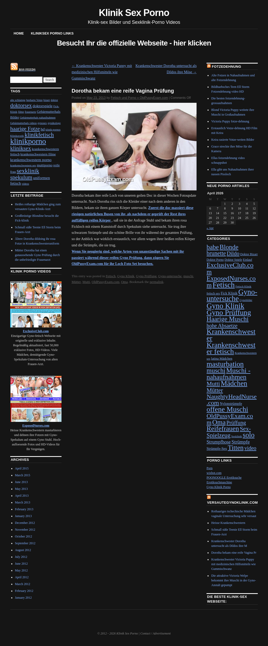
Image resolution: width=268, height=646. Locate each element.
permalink (157, 282)
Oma (124, 282)
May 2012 (21, 570)
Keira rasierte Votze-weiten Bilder (232, 139)
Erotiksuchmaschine (219, 482)
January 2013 (23, 516)
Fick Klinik (229, 293)
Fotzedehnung (226, 67)
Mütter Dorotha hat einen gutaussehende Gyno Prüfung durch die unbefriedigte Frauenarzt (37, 255)
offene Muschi (227, 409)
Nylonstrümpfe (231, 404)
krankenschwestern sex (23, 165)
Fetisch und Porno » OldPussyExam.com (139, 98)
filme (21, 111)
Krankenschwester (230, 334)
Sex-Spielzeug (228, 432)
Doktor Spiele (233, 260)
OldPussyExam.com (105, 282)
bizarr (46, 100)
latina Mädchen (221, 358)
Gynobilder (245, 300)
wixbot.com (213, 473)
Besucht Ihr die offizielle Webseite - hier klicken (134, 43)
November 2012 (25, 529)
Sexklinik (236, 436)
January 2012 (23, 597)
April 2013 (22, 495)
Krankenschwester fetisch (230, 348)
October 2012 (23, 536)
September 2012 (25, 543)
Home (19, 33)
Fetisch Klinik (244, 286)
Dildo (233, 253)
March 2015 (22, 475)
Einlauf (247, 260)
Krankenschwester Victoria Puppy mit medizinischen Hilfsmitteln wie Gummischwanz (102, 72)
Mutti (86, 282)
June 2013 (21, 482)
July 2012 (21, 557)
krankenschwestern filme (38, 154)
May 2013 (21, 489)
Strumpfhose (218, 442)
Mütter (76, 282)
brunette (216, 253)
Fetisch (111, 276)
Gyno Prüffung (146, 276)
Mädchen (234, 383)
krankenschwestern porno (31, 159)
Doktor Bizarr (249, 254)
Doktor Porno (215, 260)
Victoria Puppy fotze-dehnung (230, 121)
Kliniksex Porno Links (52, 33)
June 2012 (21, 563)
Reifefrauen (222, 428)
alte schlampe (17, 100)
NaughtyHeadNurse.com (231, 399)
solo (248, 435)
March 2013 (22, 502)
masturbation (225, 364)
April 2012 (22, 577)
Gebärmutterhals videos (23, 123)
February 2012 (24, 591)
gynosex (42, 123)
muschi (188, 276)
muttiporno (44, 165)
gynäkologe (54, 123)
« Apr (210, 228)
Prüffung (236, 423)
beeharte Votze (34, 100)
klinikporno (28, 141)
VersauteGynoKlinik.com (232, 503)
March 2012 (22, 584)
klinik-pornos (53, 129)
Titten (235, 447)
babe (212, 247)
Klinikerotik (17, 135)
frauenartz (30, 111)
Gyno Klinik (125, 276)
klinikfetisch (39, 135)
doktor (54, 100)
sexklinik (28, 170)
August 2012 (23, 550)
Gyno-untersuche (170, 276)
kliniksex (20, 148)
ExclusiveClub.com (229, 268)
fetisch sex (213, 293)
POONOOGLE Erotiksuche (224, 477)
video (250, 448)
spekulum (21, 177)
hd (42, 129)
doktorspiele (42, 106)
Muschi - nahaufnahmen (228, 374)
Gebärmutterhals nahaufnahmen (37, 117)
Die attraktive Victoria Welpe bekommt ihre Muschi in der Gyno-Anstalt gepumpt (233, 580)
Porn (209, 468)
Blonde (229, 247)
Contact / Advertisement (155, 633)
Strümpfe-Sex (216, 449)
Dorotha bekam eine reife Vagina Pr (233, 552)
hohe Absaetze (221, 325)
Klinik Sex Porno (134, 12)
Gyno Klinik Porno (218, 487)
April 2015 (22, 468)
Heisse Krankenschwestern (228, 523)
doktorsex (21, 105)
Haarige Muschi (227, 318)
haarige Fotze (25, 129)
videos (25, 183)
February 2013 (24, 509)
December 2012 (25, 523)
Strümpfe (241, 442)
